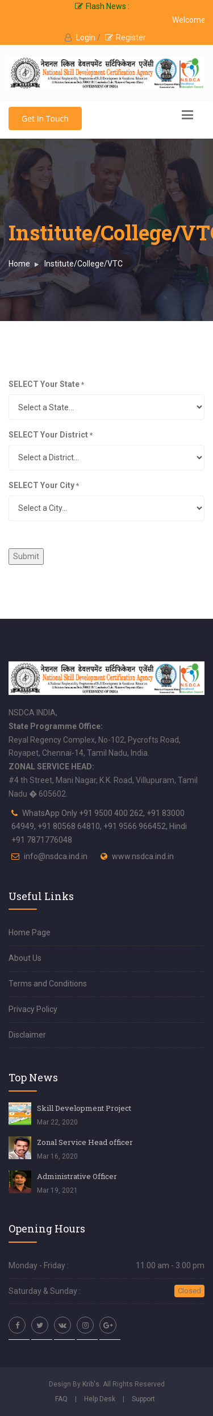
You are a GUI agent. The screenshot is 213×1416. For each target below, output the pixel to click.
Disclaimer (27, 1034)
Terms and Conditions (48, 983)
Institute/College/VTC (83, 263)
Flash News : (102, 6)
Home (19, 263)
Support (143, 1399)
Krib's (90, 1384)
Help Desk (99, 1399)
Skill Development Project (84, 1108)
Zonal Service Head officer (85, 1142)
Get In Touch (45, 118)
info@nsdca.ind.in (55, 856)
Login (86, 37)
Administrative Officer (77, 1176)
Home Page (30, 932)
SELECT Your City (44, 485)
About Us (25, 958)
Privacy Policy (33, 1009)
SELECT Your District (51, 434)
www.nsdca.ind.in (143, 856)
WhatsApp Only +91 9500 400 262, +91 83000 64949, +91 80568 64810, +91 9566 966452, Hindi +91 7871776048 (99, 827)
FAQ (61, 1399)
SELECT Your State (46, 384)
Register (125, 37)
